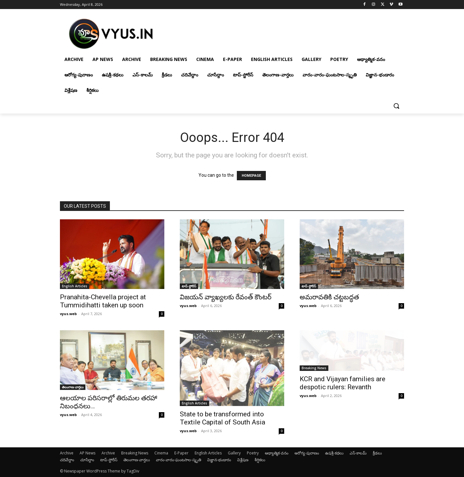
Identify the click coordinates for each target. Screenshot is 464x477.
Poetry (253, 453)
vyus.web (68, 313)
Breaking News (314, 368)
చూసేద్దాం (87, 459)
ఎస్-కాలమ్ (358, 453)
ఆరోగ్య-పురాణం (307, 453)
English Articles (74, 286)
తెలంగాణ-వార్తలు (72, 387)
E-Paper (181, 453)
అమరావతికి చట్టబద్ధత (329, 297)
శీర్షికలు (260, 459)
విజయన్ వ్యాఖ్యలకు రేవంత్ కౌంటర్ (225, 297)
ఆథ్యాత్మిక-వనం (276, 453)
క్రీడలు (377, 453)
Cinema (161, 453)
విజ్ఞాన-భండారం (219, 459)
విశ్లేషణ (242, 459)
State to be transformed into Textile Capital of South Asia (222, 418)
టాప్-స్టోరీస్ (189, 286)
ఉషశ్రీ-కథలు (334, 453)
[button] (396, 106)
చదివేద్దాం (67, 459)
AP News (87, 453)
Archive (66, 453)
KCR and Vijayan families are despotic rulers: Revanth (342, 383)
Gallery (234, 453)
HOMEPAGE (251, 176)
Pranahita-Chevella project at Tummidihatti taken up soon (103, 301)
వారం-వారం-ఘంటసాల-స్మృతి (178, 459)
